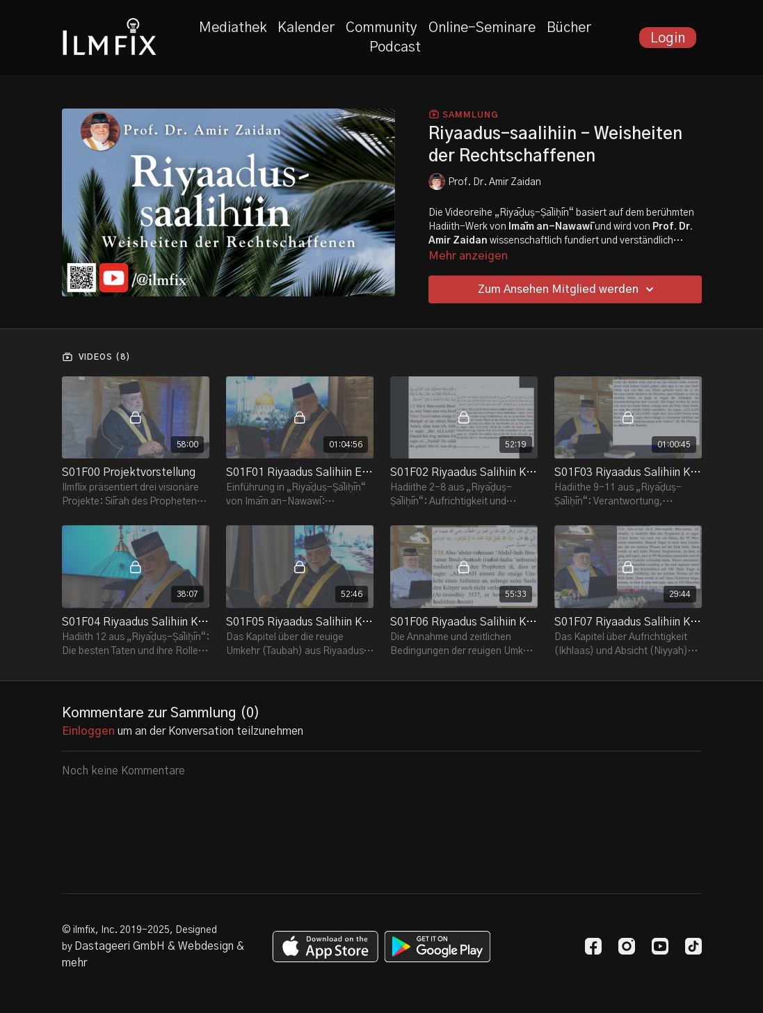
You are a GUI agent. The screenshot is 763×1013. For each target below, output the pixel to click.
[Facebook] (593, 946)
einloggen (88, 731)
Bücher (569, 28)
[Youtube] (660, 946)
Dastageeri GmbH (119, 946)
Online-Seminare (482, 28)
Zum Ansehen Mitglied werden (568, 289)
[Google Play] (437, 946)
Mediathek (232, 28)
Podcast (395, 47)
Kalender (306, 28)
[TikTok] (693, 946)
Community (381, 28)
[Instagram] (626, 946)
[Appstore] (325, 946)
